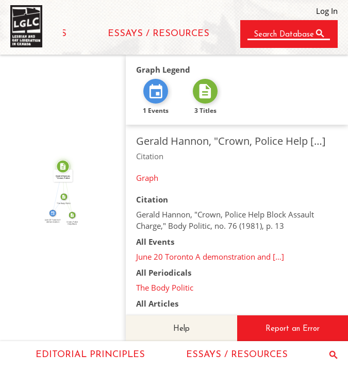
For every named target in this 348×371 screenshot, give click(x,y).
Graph (147, 178)
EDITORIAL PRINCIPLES (90, 355)
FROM (70, 205)
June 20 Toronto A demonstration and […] (210, 256)
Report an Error (293, 329)
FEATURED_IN (57, 204)
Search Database (284, 35)
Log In (327, 10)
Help (181, 329)
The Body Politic (164, 287)
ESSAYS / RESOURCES (158, 34)
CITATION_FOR (56, 189)
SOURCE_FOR (70, 190)
